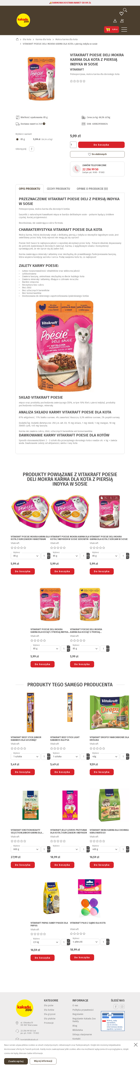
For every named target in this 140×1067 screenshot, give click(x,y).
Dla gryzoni (49, 1014)
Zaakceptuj (16, 1061)
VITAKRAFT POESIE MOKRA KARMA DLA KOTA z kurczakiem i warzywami (30, 538)
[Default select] (25, 556)
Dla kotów (49, 1010)
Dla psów (48, 1005)
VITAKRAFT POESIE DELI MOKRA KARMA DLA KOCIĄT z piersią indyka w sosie (49, 631)
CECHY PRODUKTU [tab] (58, 189)
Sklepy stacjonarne (82, 1034)
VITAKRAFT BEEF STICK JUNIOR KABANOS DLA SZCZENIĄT (26, 738)
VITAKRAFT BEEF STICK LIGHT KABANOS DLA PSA (65, 738)
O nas (75, 1005)
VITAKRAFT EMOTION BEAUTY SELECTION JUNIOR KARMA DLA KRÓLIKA (26, 831)
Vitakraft (77, 69)
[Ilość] (73, 145)
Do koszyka (101, 144)
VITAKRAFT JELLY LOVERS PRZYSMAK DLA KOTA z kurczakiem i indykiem (68, 831)
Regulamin (77, 1014)
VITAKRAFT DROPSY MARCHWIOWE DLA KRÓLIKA (109, 738)
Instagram (122, 1006)
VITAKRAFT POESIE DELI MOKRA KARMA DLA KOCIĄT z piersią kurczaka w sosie (86, 631)
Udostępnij (31, 148)
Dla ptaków (49, 1018)
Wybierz (16, 552)
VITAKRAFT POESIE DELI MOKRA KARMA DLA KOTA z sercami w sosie (109, 538)
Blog (74, 1025)
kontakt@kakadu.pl (29, 1039)
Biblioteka (77, 1030)
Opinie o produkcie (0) (92, 189)
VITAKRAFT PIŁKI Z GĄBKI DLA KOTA (88, 923)
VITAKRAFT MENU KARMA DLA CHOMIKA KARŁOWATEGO (109, 831)
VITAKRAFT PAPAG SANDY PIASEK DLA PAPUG (49, 924)
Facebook (115, 1006)
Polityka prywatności (82, 1010)
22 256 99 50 (90, 169)
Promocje (49, 1023)
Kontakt (76, 1038)
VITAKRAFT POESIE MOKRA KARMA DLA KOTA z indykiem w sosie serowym (69, 538)
